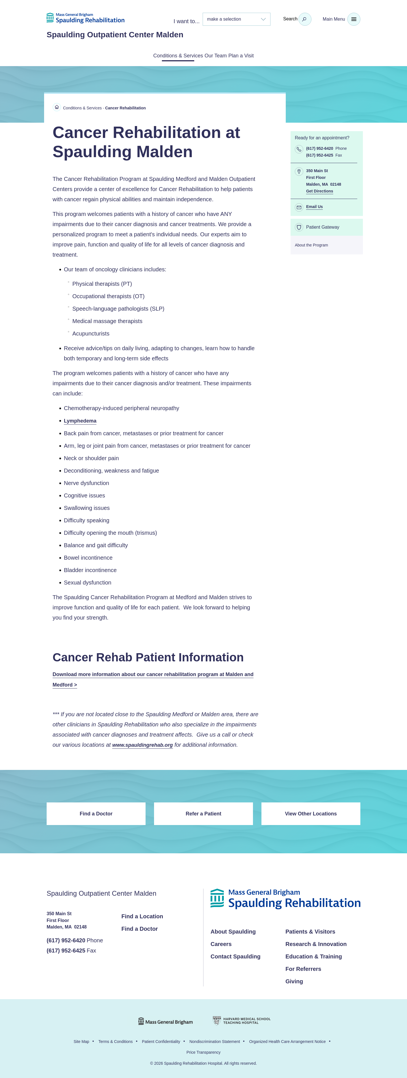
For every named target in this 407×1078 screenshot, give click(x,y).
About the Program (311, 244)
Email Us (314, 205)
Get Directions (319, 190)
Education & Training (313, 955)
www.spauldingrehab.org (142, 744)
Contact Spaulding (236, 955)
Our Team (217, 55)
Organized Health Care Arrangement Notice (287, 1040)
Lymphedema (80, 420)
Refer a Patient (203, 812)
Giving (294, 980)
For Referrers (303, 968)
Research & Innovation (316, 943)
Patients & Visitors (310, 930)
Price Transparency (204, 1051)
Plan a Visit (256, 55)
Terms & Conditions (115, 1040)
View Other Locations (311, 812)
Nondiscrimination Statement (214, 1040)
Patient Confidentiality (161, 1040)
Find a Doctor (96, 812)
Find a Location (142, 915)
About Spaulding (233, 930)
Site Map (81, 1040)
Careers (221, 943)
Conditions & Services (164, 55)
